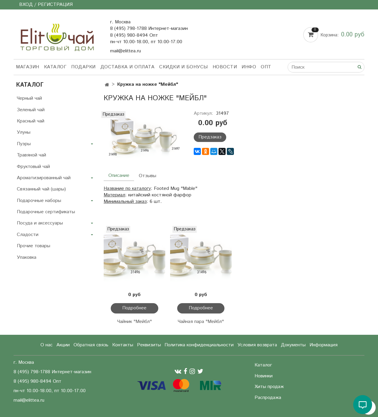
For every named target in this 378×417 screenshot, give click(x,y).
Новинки (264, 376)
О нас (46, 345)
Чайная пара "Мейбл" (201, 321)
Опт (266, 67)
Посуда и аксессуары (40, 223)
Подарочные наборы (39, 200)
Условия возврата (257, 345)
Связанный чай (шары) (41, 189)
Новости (225, 67)
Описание (118, 175)
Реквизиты (149, 345)
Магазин (27, 67)
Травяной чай (31, 155)
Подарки (83, 67)
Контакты (122, 345)
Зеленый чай (31, 109)
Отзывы (147, 175)
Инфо (249, 67)
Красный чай (30, 121)
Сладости (27, 234)
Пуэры (24, 143)
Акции (63, 345)
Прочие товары (33, 246)
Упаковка (26, 257)
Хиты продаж (269, 386)
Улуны (23, 132)
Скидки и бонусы (183, 67)
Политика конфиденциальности (199, 345)
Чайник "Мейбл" (134, 321)
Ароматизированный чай (44, 177)
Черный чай (29, 98)
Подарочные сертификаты (46, 211)
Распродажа (268, 397)
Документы (293, 345)
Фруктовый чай (33, 166)
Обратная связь (91, 345)
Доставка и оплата (127, 67)
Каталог (55, 67)
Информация (323, 345)
